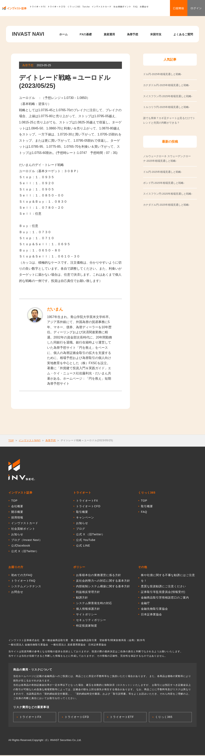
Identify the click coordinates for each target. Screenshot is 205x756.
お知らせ (17, 535)
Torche (86, 8)
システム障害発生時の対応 (94, 604)
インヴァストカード (102, 8)
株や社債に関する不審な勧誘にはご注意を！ (168, 578)
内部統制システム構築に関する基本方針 (103, 587)
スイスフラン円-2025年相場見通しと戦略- (167, 193)
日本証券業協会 (151, 615)
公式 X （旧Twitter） (90, 535)
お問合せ (144, 8)
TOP (11, 440)
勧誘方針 (82, 598)
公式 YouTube (85, 540)
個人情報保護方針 (88, 609)
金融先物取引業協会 (154, 609)
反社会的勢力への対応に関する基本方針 (103, 581)
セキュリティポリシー (91, 620)
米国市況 (155, 34)
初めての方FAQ (21, 575)
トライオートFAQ (23, 581)
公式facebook (20, 546)
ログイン (195, 9)
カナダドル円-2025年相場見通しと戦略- (166, 204)
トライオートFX (38, 8)
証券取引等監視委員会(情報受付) (163, 592)
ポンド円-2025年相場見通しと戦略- (164, 182)
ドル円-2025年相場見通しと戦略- (162, 171)
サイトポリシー (86, 615)
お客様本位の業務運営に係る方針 (98, 575)
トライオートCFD (56, 8)
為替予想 (132, 34)
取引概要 (82, 512)
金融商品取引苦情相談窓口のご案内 (165, 598)
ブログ (80, 529)
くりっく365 (73, 8)
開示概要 (17, 512)
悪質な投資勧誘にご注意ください (163, 587)
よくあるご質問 (183, 34)
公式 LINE (83, 546)
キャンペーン (85, 518)
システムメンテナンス (26, 587)
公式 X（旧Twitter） (25, 552)
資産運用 (109, 34)
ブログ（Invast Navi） (26, 540)
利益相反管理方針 (88, 592)
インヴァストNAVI (29, 440)
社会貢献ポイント (122, 8)
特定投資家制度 (86, 626)
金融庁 (145, 604)
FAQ (135, 8)
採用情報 (17, 518)
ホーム (63, 34)
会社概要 (17, 507)
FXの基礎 (86, 34)
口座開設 (175, 9)
